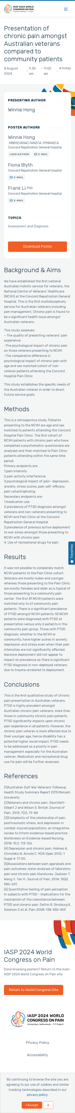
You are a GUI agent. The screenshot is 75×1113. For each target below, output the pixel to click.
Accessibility (37, 1055)
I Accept (32, 1105)
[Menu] (66, 8)
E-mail (43, 154)
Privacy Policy (37, 1042)
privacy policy (37, 1095)
